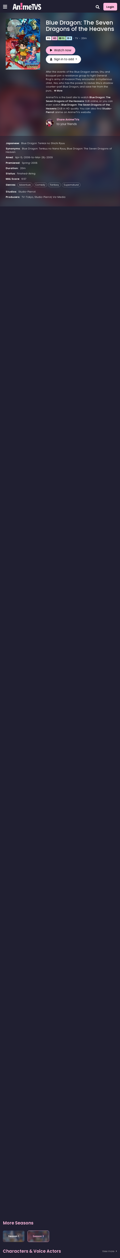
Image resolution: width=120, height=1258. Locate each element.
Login (110, 7)
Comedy (40, 186)
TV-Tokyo (27, 198)
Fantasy (54, 186)
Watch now (60, 51)
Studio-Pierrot (27, 193)
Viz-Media (59, 198)
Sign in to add (62, 60)
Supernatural (71, 186)
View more (109, 1252)
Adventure (25, 186)
